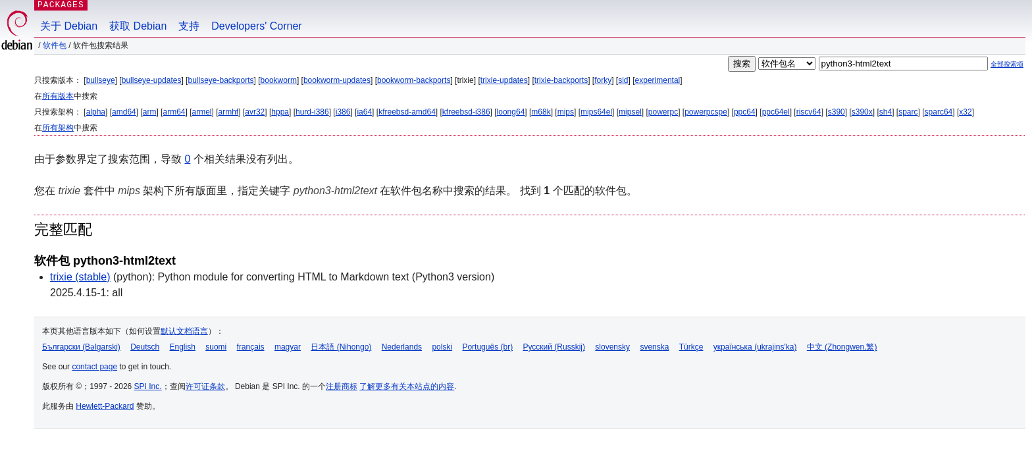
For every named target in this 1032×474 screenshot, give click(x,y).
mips (565, 112)
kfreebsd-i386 (466, 112)
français (251, 347)
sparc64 (939, 112)
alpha (95, 112)
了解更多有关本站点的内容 (406, 386)
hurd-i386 (312, 112)
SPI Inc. (148, 386)
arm (150, 112)
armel (202, 112)
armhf (229, 112)
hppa (280, 112)
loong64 (511, 112)
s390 (836, 112)
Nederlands (402, 347)
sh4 (885, 112)
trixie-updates (504, 80)
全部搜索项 (1007, 64)
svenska (654, 347)
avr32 (255, 112)
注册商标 (341, 386)
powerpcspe (705, 112)
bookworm (279, 80)
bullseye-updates (152, 80)
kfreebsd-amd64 (407, 112)
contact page (94, 366)
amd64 (124, 112)
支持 (188, 26)
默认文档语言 (184, 331)
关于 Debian (68, 26)
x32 (965, 112)
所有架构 (58, 127)
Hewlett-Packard (105, 406)
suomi (215, 347)
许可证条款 (205, 386)
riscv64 (808, 112)
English (182, 347)
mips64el (596, 112)
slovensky (612, 347)
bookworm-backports (413, 80)
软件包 (54, 45)
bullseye (100, 80)
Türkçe (691, 347)
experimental (658, 80)
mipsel (630, 112)
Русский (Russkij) (554, 347)
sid (623, 80)
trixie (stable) (80, 276)
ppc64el (776, 112)
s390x (862, 112)
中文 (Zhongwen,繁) (842, 347)
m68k (540, 112)
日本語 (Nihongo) (341, 347)
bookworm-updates (337, 80)
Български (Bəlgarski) (81, 347)
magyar (287, 347)
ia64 (364, 112)
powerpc (663, 112)
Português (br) (487, 347)
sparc (907, 112)
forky (602, 80)
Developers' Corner (256, 26)
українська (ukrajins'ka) (755, 347)
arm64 (174, 112)
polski (442, 347)
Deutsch (144, 347)
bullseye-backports (220, 80)
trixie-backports (561, 80)
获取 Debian (138, 26)
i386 (343, 112)
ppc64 (745, 112)
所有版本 (58, 96)
